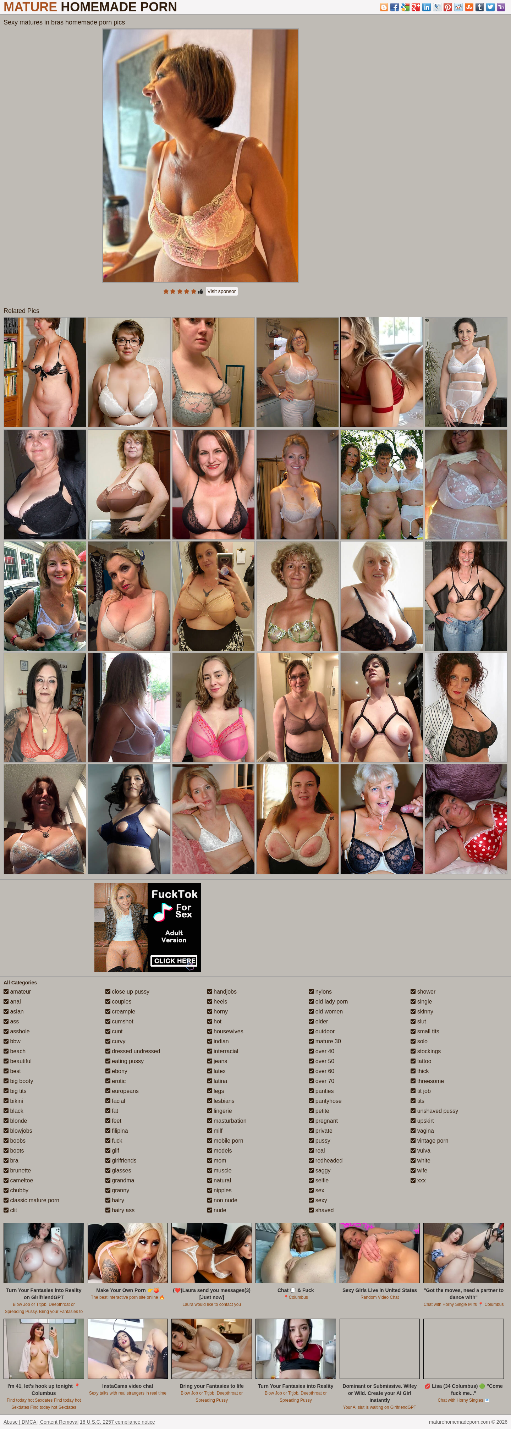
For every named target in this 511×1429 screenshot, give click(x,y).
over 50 (321, 1061)
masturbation (227, 1121)
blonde (15, 1121)
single (421, 1002)
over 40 (321, 1051)
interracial (222, 1051)
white (420, 1161)
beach (15, 1051)
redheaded (325, 1161)
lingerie (219, 1111)
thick (420, 1071)
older (318, 1021)
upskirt (422, 1121)
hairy (114, 1200)
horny (217, 1011)
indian (218, 1041)
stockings (426, 1051)
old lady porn (328, 1002)
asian (14, 1011)
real (317, 1151)
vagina (422, 1131)
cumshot (119, 1021)
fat (111, 1111)
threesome (427, 1081)
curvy (115, 1041)
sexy (318, 1200)
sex (316, 1190)
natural (219, 1180)
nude (216, 1210)
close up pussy (127, 992)
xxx (418, 1180)
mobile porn (225, 1141)
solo (419, 1041)
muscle (219, 1170)
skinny (422, 1011)
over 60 (321, 1071)
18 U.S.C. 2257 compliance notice (117, 1422)
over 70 (321, 1081)
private (320, 1131)
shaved (321, 1210)
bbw (12, 1041)
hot (214, 1021)
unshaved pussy (434, 1111)
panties (321, 1091)
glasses (118, 1170)
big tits (15, 1091)
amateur (17, 992)
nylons (320, 992)
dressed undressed (132, 1051)
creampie (120, 1011)
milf (214, 1131)
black (13, 1111)
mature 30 (325, 1041)
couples (118, 1002)
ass (11, 1021)
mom (216, 1161)
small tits (425, 1031)
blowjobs (18, 1131)
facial (115, 1101)
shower (423, 992)
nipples (219, 1190)
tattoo (421, 1061)
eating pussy (124, 1061)
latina (217, 1081)
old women (326, 1011)
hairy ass (119, 1210)
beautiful (18, 1061)
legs (215, 1091)
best (12, 1071)
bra (11, 1161)
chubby (16, 1190)
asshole (17, 1031)
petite (319, 1111)
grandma (119, 1180)
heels (217, 1002)
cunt (114, 1031)
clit (10, 1210)
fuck (113, 1141)
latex (216, 1071)
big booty (18, 1081)
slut (418, 1021)
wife (419, 1170)
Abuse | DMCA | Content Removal (41, 1422)
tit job (421, 1091)
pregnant (323, 1121)
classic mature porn (31, 1200)
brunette (17, 1170)
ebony (116, 1071)
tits (417, 1101)
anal (12, 1002)
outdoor (322, 1031)
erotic (115, 1081)
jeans (217, 1061)
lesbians (221, 1101)
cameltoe (18, 1180)
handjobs (222, 992)
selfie (319, 1180)
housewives (225, 1031)
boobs (15, 1141)
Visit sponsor (222, 291)
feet (113, 1121)
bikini (13, 1101)
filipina (116, 1131)
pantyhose (325, 1101)
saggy (319, 1170)
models (219, 1151)
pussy (319, 1141)
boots (14, 1151)
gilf (112, 1151)
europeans (122, 1091)
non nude (222, 1200)
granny (117, 1190)
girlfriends (121, 1161)
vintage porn (430, 1141)
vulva (420, 1151)
